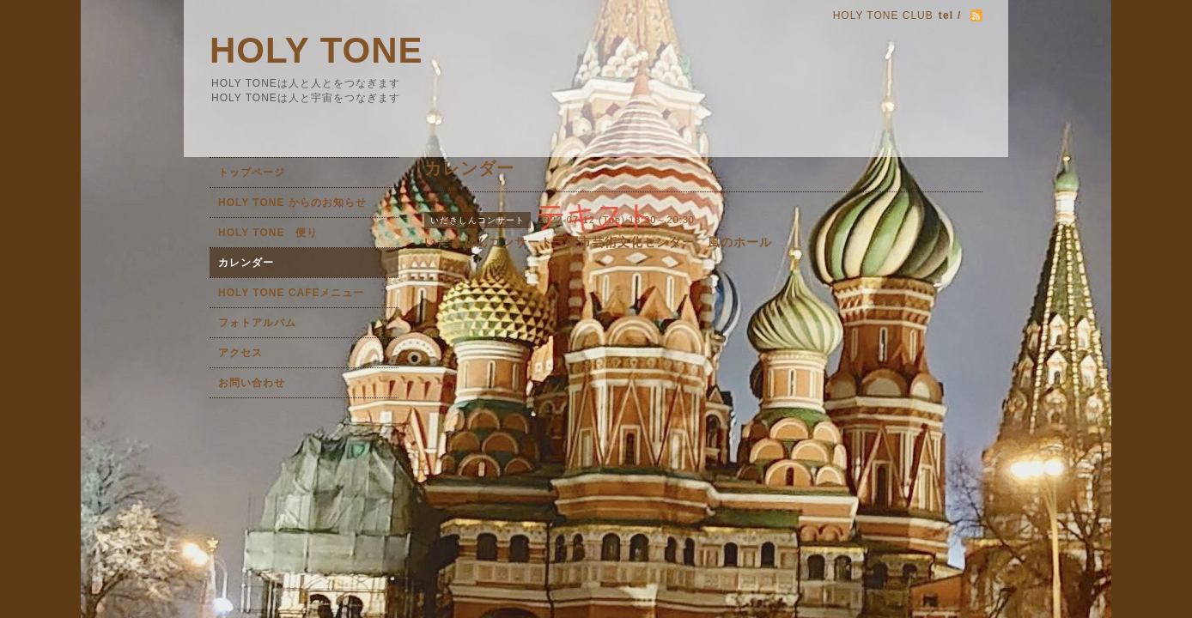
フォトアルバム (257, 323)
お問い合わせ (251, 383)
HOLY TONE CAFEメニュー (291, 293)
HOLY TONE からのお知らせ (292, 203)
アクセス (240, 353)
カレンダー (246, 263)
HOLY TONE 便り (268, 233)
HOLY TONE (316, 50)
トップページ (251, 173)
